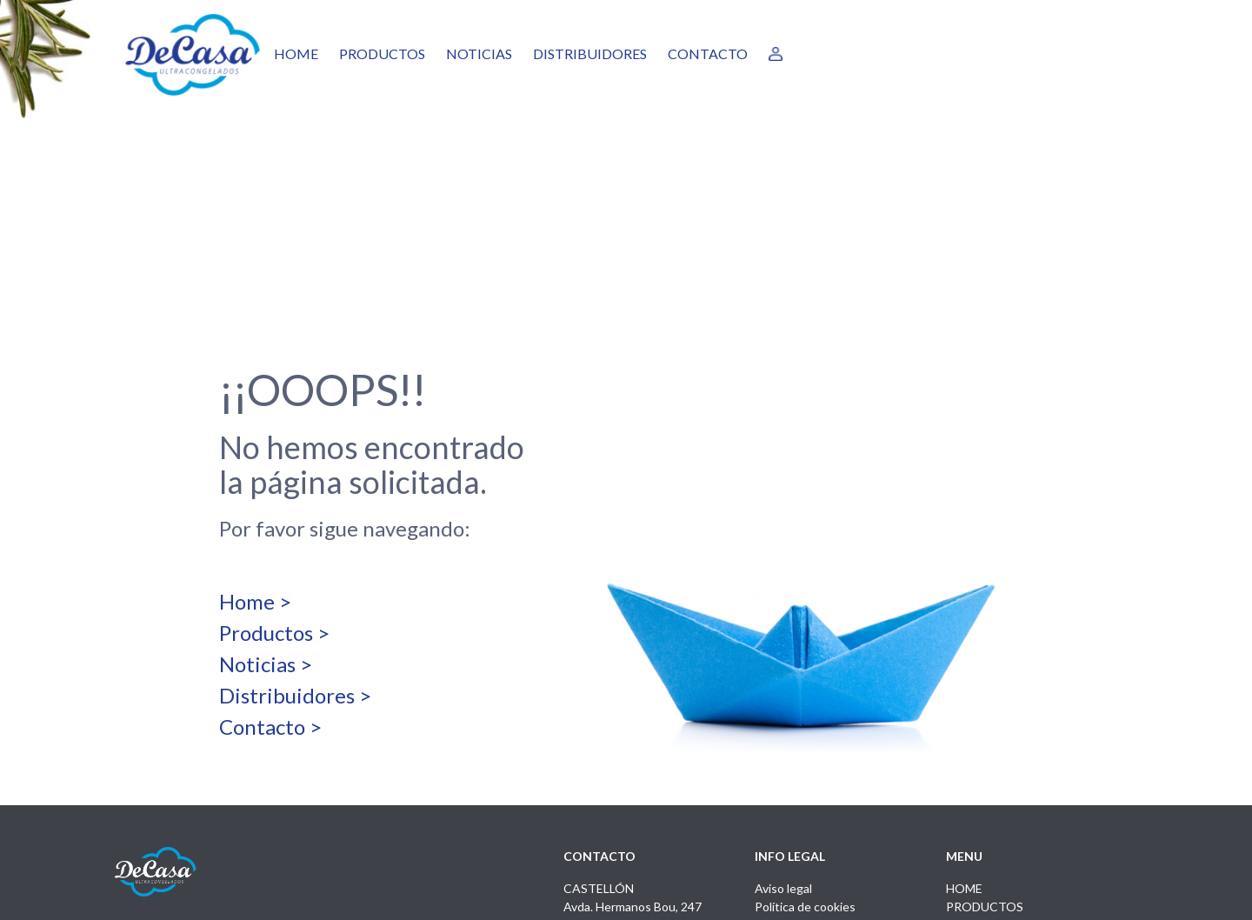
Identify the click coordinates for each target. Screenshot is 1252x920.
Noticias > (265, 493)
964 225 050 (597, 772)
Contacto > (270, 556)
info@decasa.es (606, 790)
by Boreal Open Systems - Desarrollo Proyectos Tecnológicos (970, 897)
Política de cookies (805, 736)
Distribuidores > (295, 524)
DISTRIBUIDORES (590, 53)
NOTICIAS (479, 53)
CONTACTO (708, 53)
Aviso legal (783, 717)
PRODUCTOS (382, 53)
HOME (296, 53)
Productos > (274, 462)
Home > (255, 430)
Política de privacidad (812, 754)
